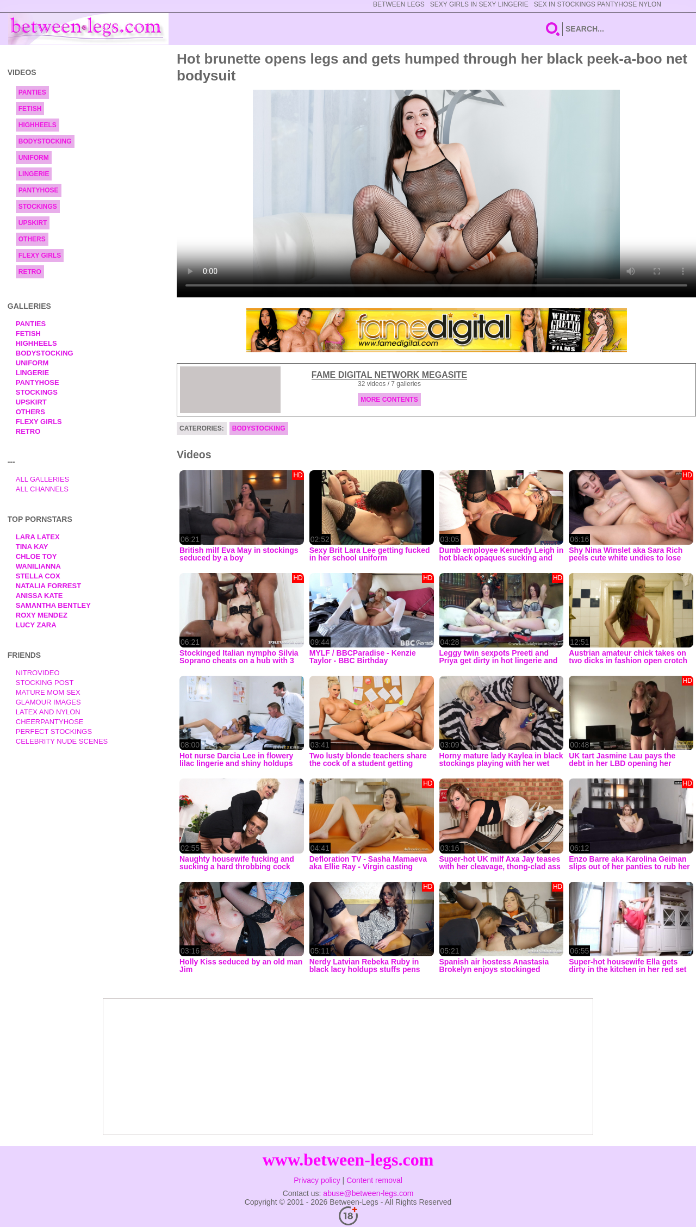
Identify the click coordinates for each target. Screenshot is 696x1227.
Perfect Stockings (54, 731)
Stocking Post (45, 682)
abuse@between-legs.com (368, 1193)
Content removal (374, 1180)
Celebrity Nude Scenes (62, 741)
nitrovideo (38, 673)
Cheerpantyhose (50, 722)
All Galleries (43, 479)
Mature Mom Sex (48, 692)
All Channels (42, 489)
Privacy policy (317, 1180)
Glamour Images (48, 702)
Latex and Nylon (48, 712)
